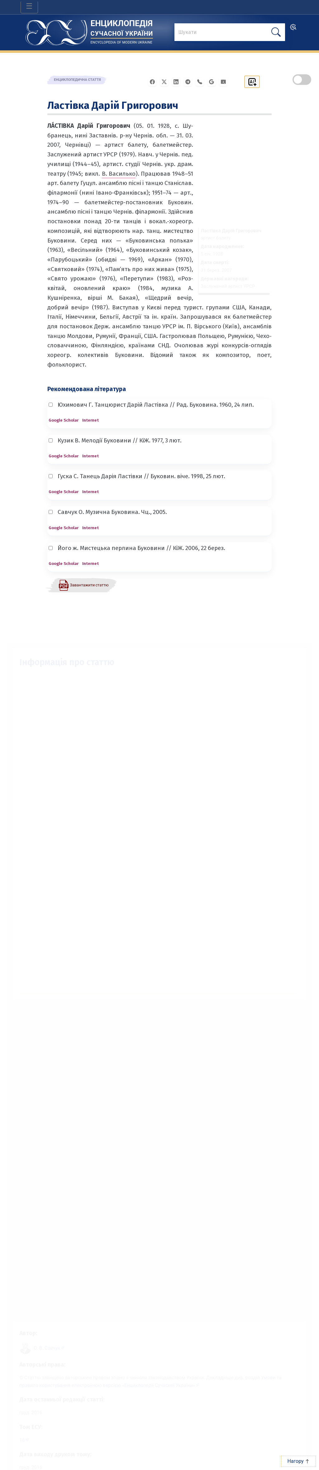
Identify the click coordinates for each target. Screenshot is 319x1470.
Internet (90, 420)
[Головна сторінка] (56, 31)
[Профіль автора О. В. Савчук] (43, 1342)
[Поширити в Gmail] (213, 81)
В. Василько (119, 173)
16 (15, 1439)
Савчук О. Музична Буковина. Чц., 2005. (108, 511)
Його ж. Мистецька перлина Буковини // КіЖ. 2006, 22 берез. (137, 548)
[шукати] (276, 32)
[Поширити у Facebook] (154, 81)
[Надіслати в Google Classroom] (225, 81)
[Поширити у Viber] (201, 81)
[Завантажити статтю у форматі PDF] (83, 585)
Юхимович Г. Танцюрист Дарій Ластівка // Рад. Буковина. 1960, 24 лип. (151, 404)
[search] (293, 29)
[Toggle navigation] (29, 7)
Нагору (298, 1461)
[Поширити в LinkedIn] (178, 81)
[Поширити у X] (166, 81)
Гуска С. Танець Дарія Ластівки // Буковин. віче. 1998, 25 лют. (137, 476)
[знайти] (229, 32)
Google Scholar (64, 420)
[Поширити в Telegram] (190, 81)
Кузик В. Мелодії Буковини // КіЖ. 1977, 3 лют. (115, 440)
